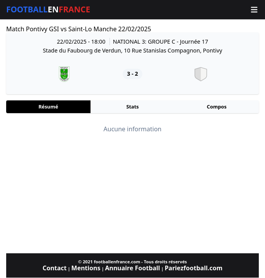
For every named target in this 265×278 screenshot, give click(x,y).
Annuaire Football (132, 268)
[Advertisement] (132, 193)
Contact (55, 268)
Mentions (85, 268)
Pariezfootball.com (193, 268)
